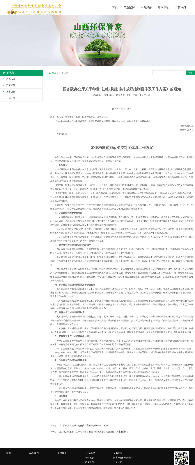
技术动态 (10, 91)
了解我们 (180, 7)
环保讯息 (163, 7)
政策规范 (10, 85)
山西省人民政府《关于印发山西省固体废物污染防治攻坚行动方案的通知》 (94, 432)
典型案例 (129, 7)
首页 (115, 7)
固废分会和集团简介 (123, 457)
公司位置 (117, 462)
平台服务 (146, 7)
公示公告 (10, 98)
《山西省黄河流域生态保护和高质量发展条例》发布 (83, 425)
